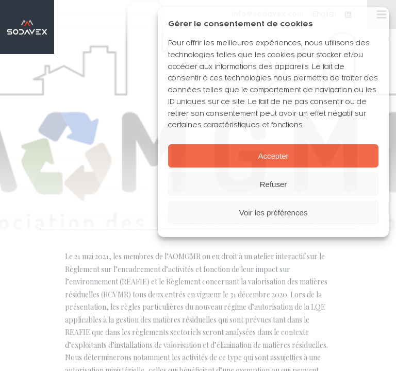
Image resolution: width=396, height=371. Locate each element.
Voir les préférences (273, 212)
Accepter (273, 155)
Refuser (273, 184)
